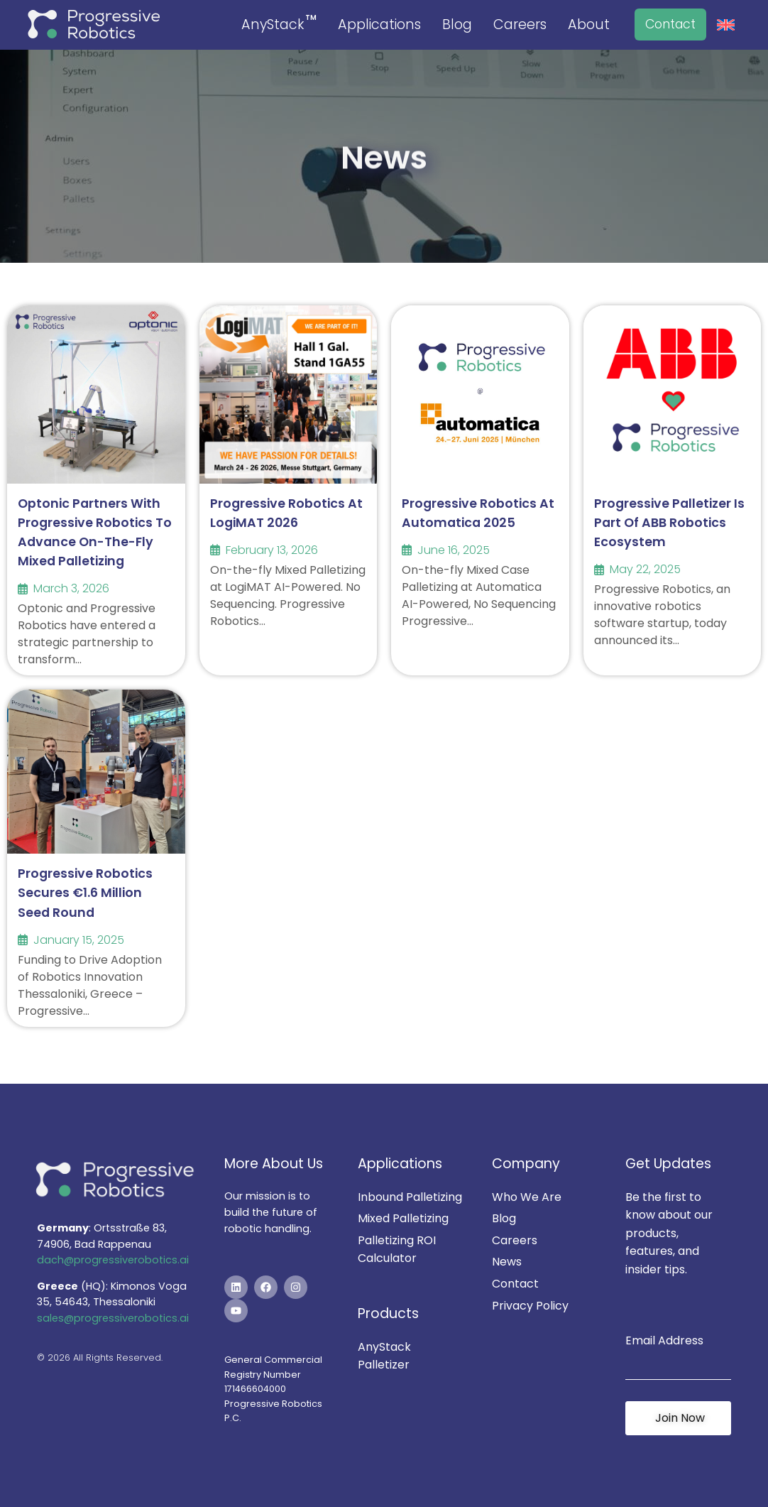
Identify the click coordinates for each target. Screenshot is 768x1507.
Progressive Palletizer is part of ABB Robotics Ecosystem (669, 522)
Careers (520, 24)
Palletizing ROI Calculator (397, 1249)
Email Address (664, 1340)
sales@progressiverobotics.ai (113, 1318)
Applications (379, 24)
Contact (670, 24)
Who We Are (526, 1197)
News (507, 1261)
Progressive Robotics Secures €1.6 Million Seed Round (85, 892)
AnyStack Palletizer (384, 1356)
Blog (457, 24)
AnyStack (279, 23)
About (589, 24)
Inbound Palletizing (410, 1197)
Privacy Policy (530, 1305)
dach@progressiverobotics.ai (113, 1260)
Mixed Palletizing (403, 1218)
